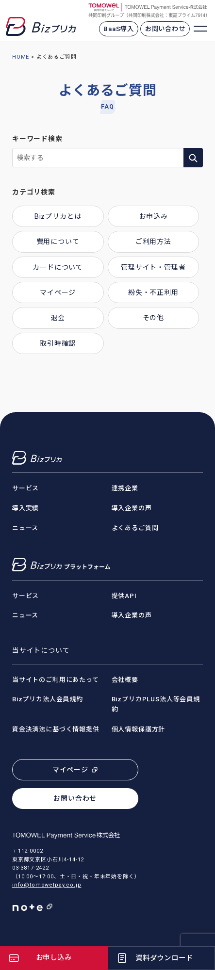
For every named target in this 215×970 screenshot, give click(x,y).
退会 (57, 318)
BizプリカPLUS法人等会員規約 (156, 704)
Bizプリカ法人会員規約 (47, 699)
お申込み (153, 216)
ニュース (25, 528)
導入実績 (25, 508)
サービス (25, 488)
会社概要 (125, 679)
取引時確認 (58, 343)
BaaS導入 (118, 28)
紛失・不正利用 (153, 292)
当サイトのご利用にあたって (55, 679)
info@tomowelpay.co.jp (47, 885)
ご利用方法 (153, 241)
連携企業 (125, 488)
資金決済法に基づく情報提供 (55, 729)
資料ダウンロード (164, 958)
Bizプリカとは (58, 216)
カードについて (58, 267)
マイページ (58, 292)
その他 (154, 318)
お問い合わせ (165, 28)
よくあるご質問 (135, 528)
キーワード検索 (37, 139)
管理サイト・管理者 (153, 267)
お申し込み (54, 958)
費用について (58, 241)
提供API (124, 595)
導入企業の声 (132, 508)
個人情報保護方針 (138, 729)
